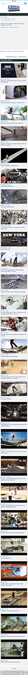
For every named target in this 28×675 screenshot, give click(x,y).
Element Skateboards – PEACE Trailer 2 (9, 165)
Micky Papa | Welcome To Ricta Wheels (9, 356)
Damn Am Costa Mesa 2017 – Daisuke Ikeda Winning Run (13, 291)
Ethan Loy (10, 51)
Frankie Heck (15, 51)
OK (23, 674)
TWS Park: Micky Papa (6, 558)
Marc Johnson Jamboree (6, 398)
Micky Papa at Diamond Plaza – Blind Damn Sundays (12, 532)
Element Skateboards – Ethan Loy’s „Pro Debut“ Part (12, 102)
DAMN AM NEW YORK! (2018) (7, 186)
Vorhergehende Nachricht (11, 56)
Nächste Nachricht (22, 56)
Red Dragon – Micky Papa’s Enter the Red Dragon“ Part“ (13, 636)
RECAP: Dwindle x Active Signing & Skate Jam (11, 662)
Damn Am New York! (5, 249)
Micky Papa (21, 51)
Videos (5, 17)
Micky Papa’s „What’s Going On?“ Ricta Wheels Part (12, 123)
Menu (14, 14)
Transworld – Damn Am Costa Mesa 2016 (10, 610)
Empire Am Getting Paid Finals (7, 206)
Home (2, 17)
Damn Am (5, 51)
